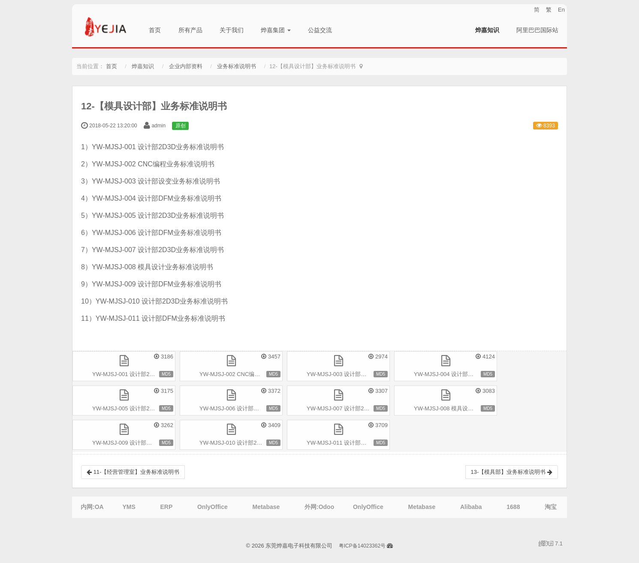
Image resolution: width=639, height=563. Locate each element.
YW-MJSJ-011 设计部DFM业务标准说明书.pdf (348, 443)
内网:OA (92, 506)
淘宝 (551, 506)
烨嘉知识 (487, 30)
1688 (513, 506)
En (561, 9)
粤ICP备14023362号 (362, 546)
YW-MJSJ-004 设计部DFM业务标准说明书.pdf (455, 374)
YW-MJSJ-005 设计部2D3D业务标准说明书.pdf (133, 408)
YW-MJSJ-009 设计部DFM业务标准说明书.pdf (133, 443)
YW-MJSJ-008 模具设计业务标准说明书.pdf (455, 408)
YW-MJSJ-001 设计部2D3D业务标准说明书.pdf (133, 374)
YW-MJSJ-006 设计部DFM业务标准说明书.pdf (241, 408)
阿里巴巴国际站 (537, 30)
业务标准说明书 (236, 66)
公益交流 (320, 30)
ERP (166, 506)
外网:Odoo (319, 506)
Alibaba (471, 506)
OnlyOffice (212, 506)
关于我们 (232, 30)
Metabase (266, 506)
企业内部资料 (185, 66)
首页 (155, 30)
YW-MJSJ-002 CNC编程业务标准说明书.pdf (241, 374)
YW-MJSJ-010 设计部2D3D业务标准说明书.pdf (241, 443)
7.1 (551, 544)
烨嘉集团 (276, 30)
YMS (128, 506)
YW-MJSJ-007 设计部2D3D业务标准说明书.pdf (348, 408)
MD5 (166, 374)
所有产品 (190, 30)
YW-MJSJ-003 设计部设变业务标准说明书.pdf (348, 374)
